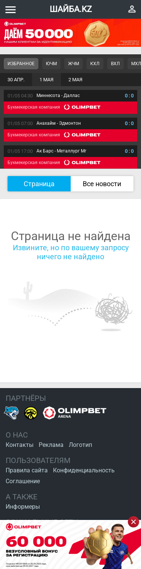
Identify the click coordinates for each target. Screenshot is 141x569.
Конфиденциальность (84, 470)
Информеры (23, 506)
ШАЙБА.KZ (71, 9)
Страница (39, 184)
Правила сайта (27, 470)
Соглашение (23, 481)
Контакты (19, 444)
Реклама (51, 444)
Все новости (102, 184)
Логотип (80, 444)
